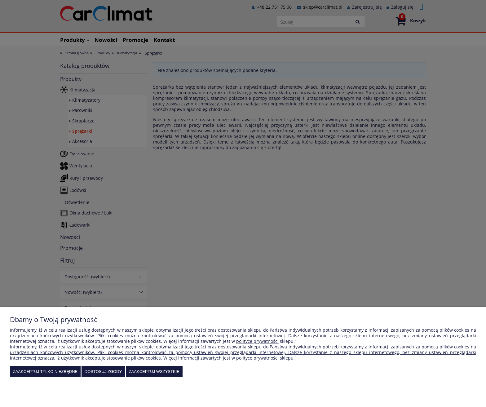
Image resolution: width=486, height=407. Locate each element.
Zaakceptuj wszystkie (154, 371)
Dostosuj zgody (103, 371)
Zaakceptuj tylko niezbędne (45, 371)
